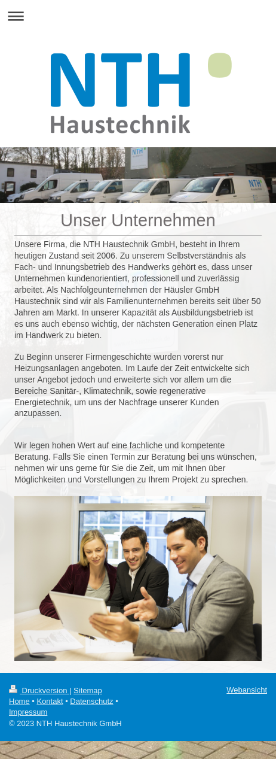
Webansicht (246, 689)
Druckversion (39, 690)
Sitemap (87, 690)
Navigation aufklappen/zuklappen (138, 16)
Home (19, 701)
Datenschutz (91, 701)
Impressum (28, 712)
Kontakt (49, 701)
